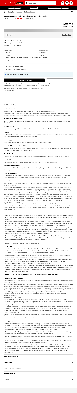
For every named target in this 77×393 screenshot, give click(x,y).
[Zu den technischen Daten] (9, 61)
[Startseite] (5, 12)
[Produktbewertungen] (19, 19)
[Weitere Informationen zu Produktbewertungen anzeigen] (34, 18)
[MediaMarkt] (16, 3)
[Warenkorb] (71, 3)
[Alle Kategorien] (5, 3)
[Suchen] (27, 3)
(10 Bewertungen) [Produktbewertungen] (29, 18)
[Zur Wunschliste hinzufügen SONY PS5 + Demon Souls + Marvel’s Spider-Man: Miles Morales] (72, 12)
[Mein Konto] (62, 3)
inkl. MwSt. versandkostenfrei (67, 26)
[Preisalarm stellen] (67, 3)
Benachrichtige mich (24, 80)
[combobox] (42, 3)
